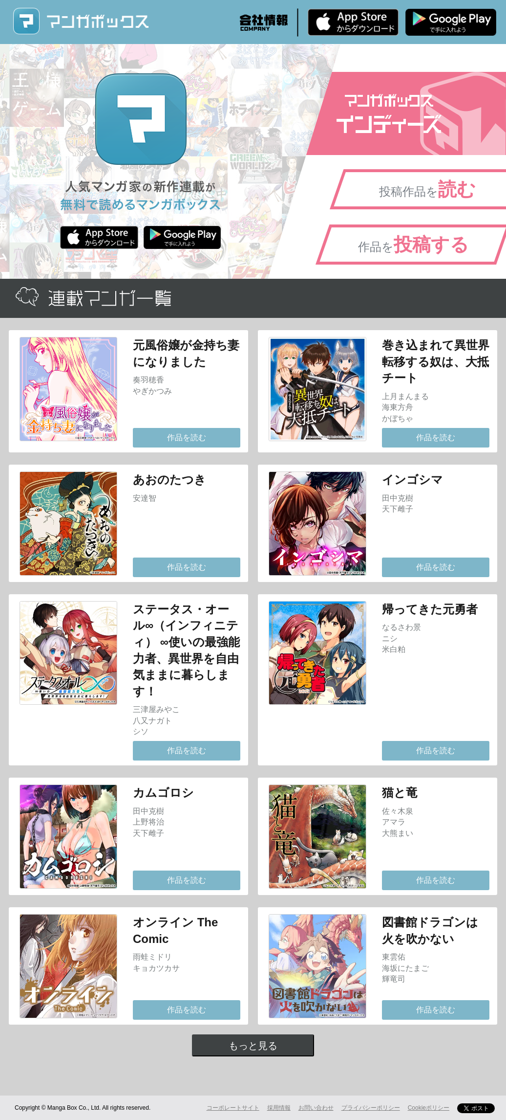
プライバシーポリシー (370, 1108)
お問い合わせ (316, 1108)
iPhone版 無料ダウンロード (353, 22)
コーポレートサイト (233, 1108)
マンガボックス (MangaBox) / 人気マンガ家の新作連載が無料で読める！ (80, 21)
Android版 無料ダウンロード (450, 22)
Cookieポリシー (428, 1108)
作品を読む (186, 437)
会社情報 (263, 22)
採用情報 (279, 1108)
